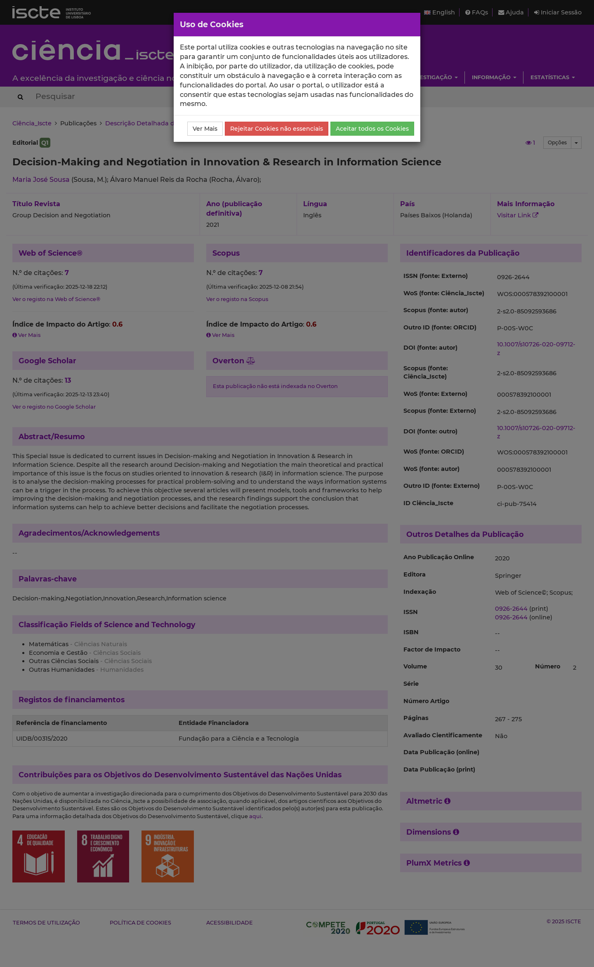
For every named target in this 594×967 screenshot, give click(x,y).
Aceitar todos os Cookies (372, 128)
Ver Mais (205, 128)
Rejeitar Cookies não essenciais (276, 128)
